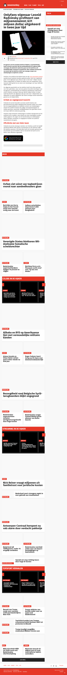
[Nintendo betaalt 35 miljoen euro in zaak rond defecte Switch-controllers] (34, 640)
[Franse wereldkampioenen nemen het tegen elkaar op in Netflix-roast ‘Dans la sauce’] (29, 437)
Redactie (14, 56)
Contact (61, 671)
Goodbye (25, 671)
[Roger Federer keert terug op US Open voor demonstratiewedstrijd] (34, 348)
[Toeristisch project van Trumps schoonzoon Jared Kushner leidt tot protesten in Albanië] (8, 622)
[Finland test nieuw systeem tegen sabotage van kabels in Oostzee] (48, 57)
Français (62, 1)
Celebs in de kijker (7, 9)
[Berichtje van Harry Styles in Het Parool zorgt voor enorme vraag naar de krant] (12, 197)
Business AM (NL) (8, 671)
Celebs (4, 202)
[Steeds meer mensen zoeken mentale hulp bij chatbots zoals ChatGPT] (48, 42)
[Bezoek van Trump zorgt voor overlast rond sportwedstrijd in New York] (12, 601)
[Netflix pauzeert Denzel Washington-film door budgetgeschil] (11, 437)
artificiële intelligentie (9, 563)
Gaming (26, 645)
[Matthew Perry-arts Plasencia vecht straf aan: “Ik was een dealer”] (34, 258)
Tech (39, 5)
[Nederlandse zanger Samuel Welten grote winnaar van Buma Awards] (34, 406)
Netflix (5, 440)
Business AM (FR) (17, 671)
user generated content (36, 76)
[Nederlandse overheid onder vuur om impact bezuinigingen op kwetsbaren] (34, 539)
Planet (34, 5)
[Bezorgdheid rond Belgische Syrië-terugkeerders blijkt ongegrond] (23, 379)
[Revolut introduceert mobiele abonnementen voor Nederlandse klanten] (48, 37)
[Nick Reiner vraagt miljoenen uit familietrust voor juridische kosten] (23, 468)
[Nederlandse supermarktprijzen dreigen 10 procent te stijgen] (12, 258)
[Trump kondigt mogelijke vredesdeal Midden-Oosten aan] (8, 630)
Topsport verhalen (29, 9)
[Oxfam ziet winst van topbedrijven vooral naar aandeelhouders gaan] (23, 169)
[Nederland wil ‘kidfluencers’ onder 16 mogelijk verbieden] (12, 539)
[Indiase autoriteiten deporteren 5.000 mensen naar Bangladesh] (34, 197)
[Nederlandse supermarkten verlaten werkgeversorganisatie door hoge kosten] (12, 406)
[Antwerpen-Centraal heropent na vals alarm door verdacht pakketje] (23, 511)
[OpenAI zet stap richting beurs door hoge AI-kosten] (8, 560)
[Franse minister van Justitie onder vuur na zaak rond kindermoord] (34, 601)
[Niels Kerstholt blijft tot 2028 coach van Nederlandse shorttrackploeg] (12, 640)
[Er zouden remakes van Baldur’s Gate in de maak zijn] (48, 47)
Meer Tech (59, 62)
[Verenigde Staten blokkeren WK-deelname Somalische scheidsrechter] (23, 226)
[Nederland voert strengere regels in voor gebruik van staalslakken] (8, 494)
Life (43, 5)
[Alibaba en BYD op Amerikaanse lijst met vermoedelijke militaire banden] (23, 318)
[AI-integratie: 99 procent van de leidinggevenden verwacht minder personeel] (48, 52)
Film (41, 440)
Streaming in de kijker (18, 9)
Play (30, 5)
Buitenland (5, 180)
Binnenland (5, 389)
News (25, 5)
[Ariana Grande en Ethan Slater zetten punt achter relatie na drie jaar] (12, 348)
